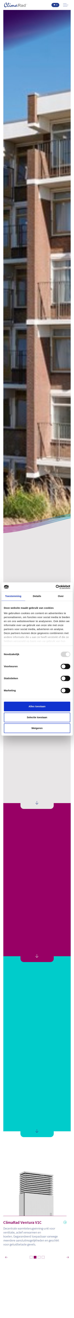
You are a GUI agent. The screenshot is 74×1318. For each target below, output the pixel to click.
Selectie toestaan (37, 717)
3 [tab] (39, 1257)
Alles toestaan (37, 706)
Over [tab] (61, 596)
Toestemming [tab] (13, 596)
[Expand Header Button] (66, 5)
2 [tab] (35, 1257)
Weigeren (37, 728)
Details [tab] (37, 596)
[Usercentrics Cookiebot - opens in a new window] (55, 587)
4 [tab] (43, 1257)
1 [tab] (31, 1257)
